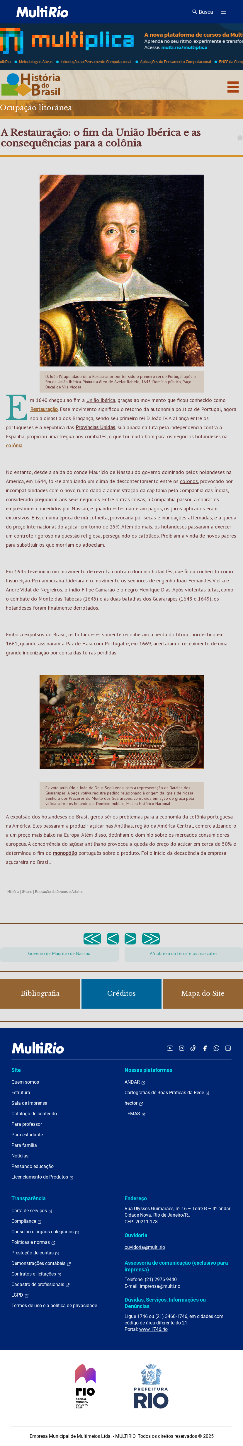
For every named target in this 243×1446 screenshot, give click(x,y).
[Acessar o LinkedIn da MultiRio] (228, 1048)
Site (16, 1070)
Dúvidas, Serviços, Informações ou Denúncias (165, 1303)
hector (134, 1103)
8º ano (27, 892)
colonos (189, 481)
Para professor (26, 1124)
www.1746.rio (153, 1329)
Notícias (19, 1156)
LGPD (20, 1295)
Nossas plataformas (148, 1070)
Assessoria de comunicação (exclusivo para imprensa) (176, 1266)
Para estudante (27, 1135)
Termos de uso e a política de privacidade (54, 1305)
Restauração (44, 409)
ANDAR (135, 1082)
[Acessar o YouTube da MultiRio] (170, 1048)
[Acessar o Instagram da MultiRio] (181, 1048)
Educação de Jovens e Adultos (59, 892)
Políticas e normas (33, 1242)
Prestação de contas (35, 1253)
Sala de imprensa (29, 1103)
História (13, 892)
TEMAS (135, 1114)
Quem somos (25, 1082)
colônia (14, 445)
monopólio (65, 853)
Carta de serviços (32, 1211)
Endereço (136, 1198)
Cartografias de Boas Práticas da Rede (167, 1093)
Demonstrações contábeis (41, 1263)
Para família (24, 1145)
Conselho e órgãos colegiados (45, 1232)
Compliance (26, 1221)
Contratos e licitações (36, 1274)
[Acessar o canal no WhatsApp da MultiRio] (216, 1048)
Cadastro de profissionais (40, 1285)
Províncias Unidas (95, 427)
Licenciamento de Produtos (42, 1177)
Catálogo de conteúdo (34, 1113)
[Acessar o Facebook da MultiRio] (204, 1048)
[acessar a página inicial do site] (42, 12)
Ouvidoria (136, 1235)
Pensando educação (32, 1166)
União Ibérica (100, 400)
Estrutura (20, 1092)
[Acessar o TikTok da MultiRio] (193, 1048)
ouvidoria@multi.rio (145, 1247)
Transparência (28, 1198)
